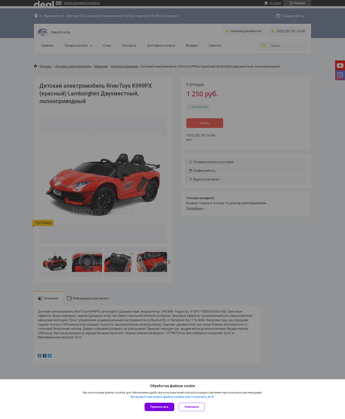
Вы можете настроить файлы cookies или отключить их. (171, 397)
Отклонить (191, 406)
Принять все (159, 406)
